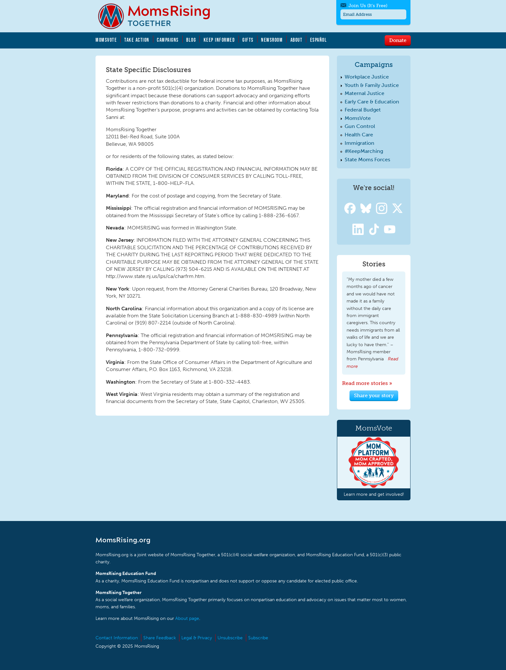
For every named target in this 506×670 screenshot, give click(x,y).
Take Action (136, 40)
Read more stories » (367, 383)
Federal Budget (363, 110)
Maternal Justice (364, 93)
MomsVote (106, 40)
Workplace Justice (367, 77)
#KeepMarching (364, 151)
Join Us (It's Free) (368, 5)
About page (187, 618)
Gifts (248, 40)
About (296, 40)
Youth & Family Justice (372, 85)
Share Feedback (159, 638)
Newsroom (272, 40)
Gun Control (360, 126)
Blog (191, 40)
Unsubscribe (230, 638)
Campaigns (168, 40)
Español (318, 40)
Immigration (359, 143)
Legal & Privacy (196, 638)
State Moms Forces (367, 159)
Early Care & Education (372, 102)
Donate (397, 40)
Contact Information (117, 638)
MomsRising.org (158, 16)
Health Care (359, 135)
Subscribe (258, 638)
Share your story (374, 395)
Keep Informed (219, 40)
